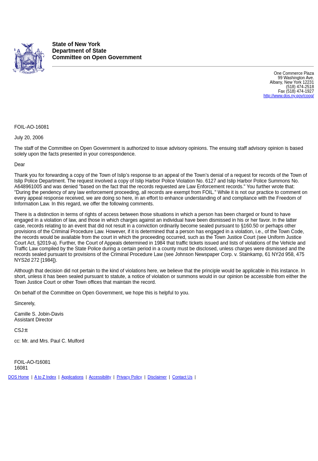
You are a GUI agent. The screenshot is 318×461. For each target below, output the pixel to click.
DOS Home (18, 377)
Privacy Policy (129, 377)
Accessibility (100, 377)
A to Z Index (45, 377)
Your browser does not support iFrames (159, 17)
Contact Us (182, 377)
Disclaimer (157, 377)
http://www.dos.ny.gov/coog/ (288, 96)
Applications (73, 377)
